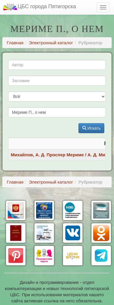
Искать (91, 128)
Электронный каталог (51, 42)
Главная (15, 42)
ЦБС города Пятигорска (39, 7)
